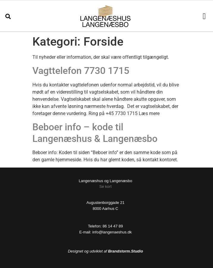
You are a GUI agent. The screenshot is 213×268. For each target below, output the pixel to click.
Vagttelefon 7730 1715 (80, 70)
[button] (8, 16)
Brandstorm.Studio (125, 251)
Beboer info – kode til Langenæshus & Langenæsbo (94, 132)
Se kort (105, 186)
